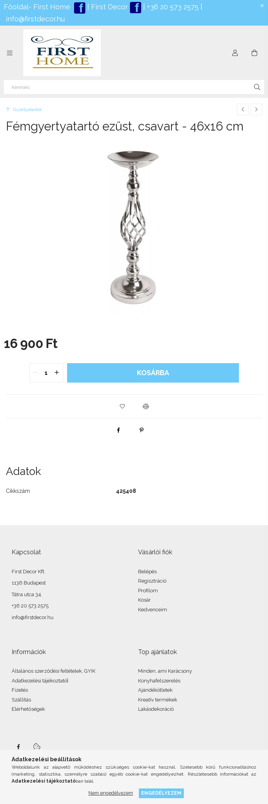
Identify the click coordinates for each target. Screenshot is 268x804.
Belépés (147, 571)
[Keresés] (134, 87)
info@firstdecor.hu (35, 19)
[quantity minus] (35, 373)
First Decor (108, 7)
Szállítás (21, 700)
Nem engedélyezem (110, 793)
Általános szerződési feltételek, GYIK (53, 671)
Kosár (144, 600)
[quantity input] (46, 373)
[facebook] (118, 430)
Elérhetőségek (28, 709)
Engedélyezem (161, 793)
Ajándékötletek (155, 690)
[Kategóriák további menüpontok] (9, 53)
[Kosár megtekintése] (254, 53)
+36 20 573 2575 (172, 7)
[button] (122, 406)
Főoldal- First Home (37, 7)
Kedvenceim (152, 610)
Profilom (148, 590)
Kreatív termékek (157, 700)
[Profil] (235, 53)
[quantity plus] (57, 373)
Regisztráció (152, 581)
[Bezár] (262, 6)
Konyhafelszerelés (159, 681)
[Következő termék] (256, 109)
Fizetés (20, 690)
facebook (18, 747)
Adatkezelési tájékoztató (39, 681)
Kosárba (153, 373)
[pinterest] (141, 430)
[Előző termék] (243, 109)
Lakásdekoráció (156, 709)
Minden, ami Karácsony (165, 671)
